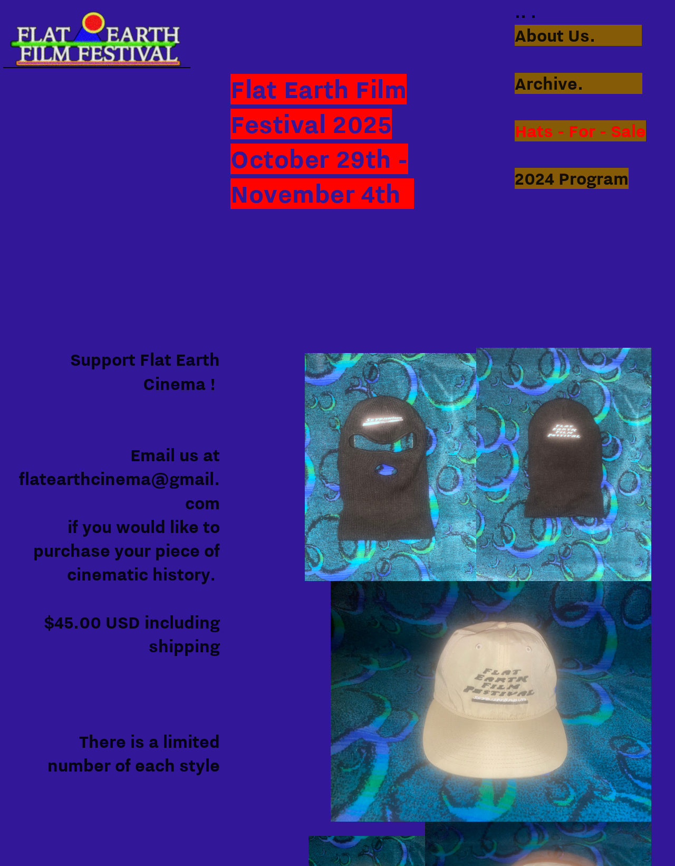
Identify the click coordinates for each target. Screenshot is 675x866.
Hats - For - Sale (580, 130)
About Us (552, 35)
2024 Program (572, 178)
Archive (546, 83)
